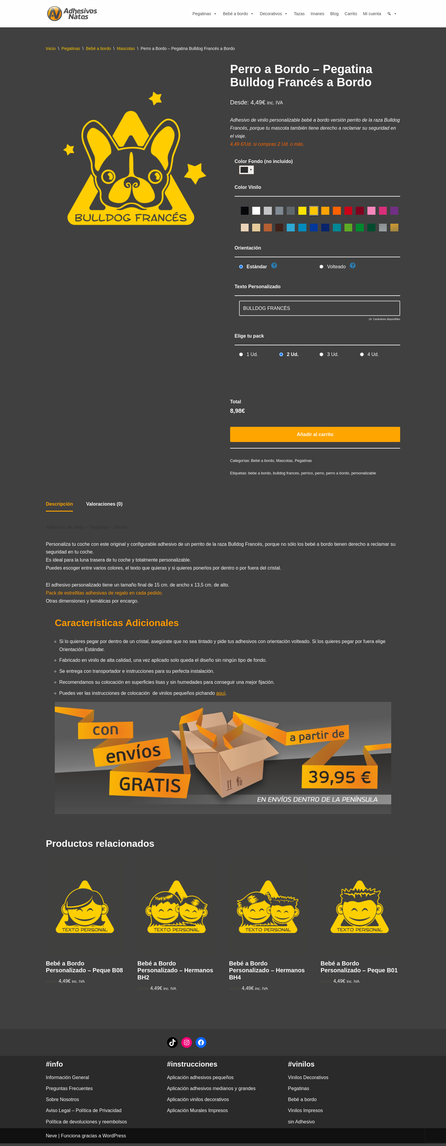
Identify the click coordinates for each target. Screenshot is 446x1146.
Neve (51, 1138)
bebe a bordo (259, 474)
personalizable (364, 474)
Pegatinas (204, 14)
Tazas (299, 13)
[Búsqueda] (392, 14)
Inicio (51, 48)
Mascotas (126, 48)
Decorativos (274, 14)
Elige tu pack (249, 336)
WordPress (114, 1138)
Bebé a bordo (238, 14)
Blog (334, 13)
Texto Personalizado (257, 287)
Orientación (248, 248)
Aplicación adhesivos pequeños (200, 1080)
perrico (308, 474)
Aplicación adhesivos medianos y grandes (211, 1091)
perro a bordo (338, 474)
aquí (221, 695)
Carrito (350, 13)
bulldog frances (286, 474)
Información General (67, 1080)
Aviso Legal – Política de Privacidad (83, 1113)
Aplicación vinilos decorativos (198, 1102)
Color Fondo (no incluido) (264, 161)
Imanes (317, 13)
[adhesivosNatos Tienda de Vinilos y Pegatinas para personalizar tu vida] (73, 13)
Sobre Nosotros (62, 1102)
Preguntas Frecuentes (69, 1091)
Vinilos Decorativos (308, 1080)
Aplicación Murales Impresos (197, 1113)
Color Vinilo (248, 187)
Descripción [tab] (59, 505)
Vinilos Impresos (305, 1113)
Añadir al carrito (315, 435)
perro (319, 474)
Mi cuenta (372, 13)
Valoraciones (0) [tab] (104, 505)
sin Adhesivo (301, 1124)
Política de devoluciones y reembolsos (86, 1124)
